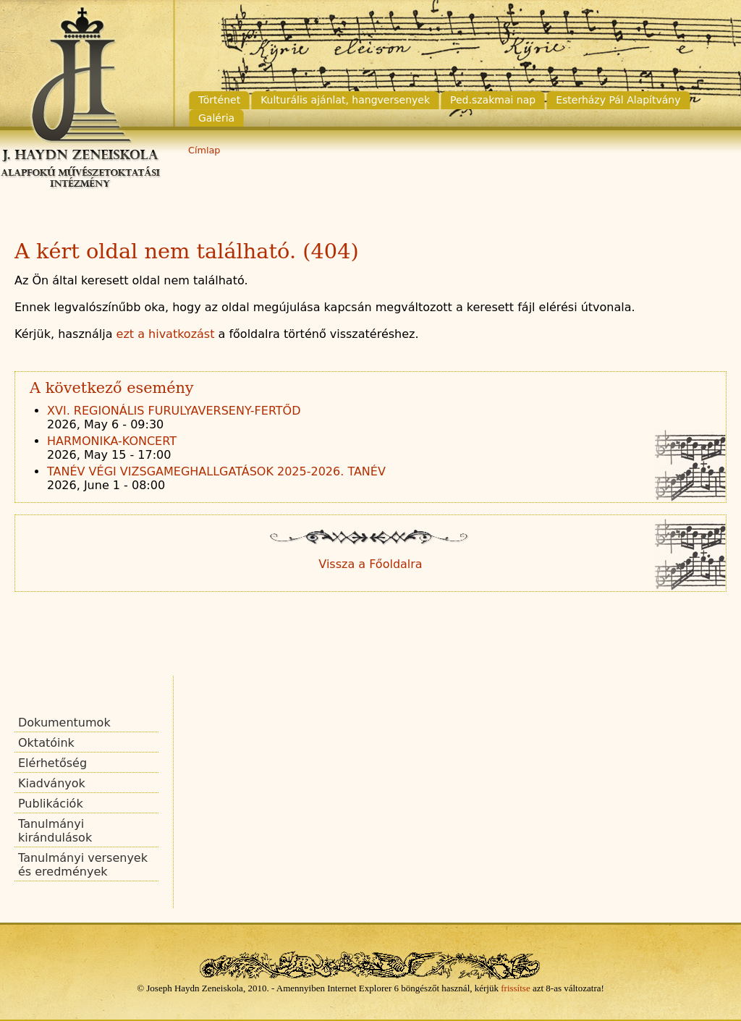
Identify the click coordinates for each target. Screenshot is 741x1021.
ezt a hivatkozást (166, 334)
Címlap (204, 150)
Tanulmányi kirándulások (55, 830)
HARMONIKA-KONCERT (112, 441)
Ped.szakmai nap (492, 100)
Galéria (216, 118)
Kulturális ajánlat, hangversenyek (345, 100)
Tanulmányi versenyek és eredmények (83, 864)
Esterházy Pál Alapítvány (618, 100)
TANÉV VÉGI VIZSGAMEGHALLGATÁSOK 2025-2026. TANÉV (216, 471)
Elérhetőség (52, 763)
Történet (219, 100)
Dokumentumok (64, 722)
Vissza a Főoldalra (370, 564)
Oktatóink (46, 743)
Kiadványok (51, 783)
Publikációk (50, 803)
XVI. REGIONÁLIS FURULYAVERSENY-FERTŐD (174, 411)
